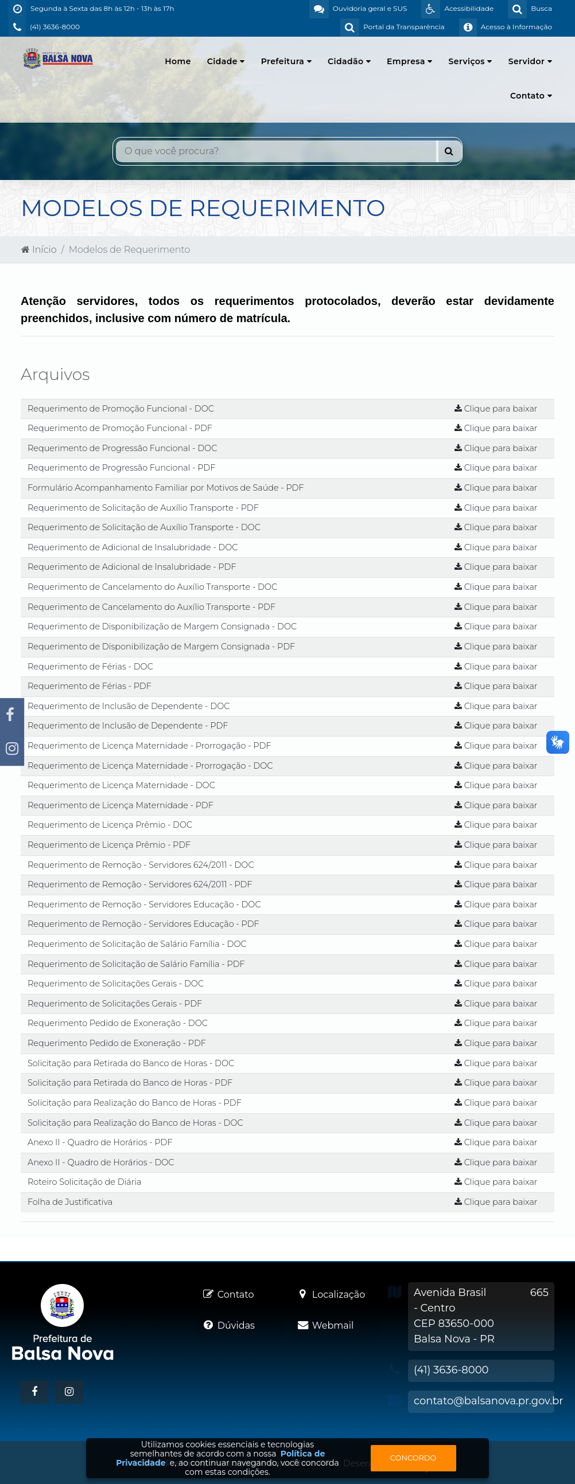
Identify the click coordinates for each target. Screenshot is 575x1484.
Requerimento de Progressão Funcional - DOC (122, 448)
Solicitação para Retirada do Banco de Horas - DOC (131, 1063)
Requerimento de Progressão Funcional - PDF (121, 468)
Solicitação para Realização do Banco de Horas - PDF (135, 1103)
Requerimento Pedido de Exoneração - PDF (117, 1043)
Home (178, 61)
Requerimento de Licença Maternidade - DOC (121, 785)
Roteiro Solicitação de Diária (84, 1182)
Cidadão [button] (349, 61)
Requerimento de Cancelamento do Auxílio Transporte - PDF (151, 607)
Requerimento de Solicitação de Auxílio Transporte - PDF (143, 508)
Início (39, 249)
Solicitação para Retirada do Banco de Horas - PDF (130, 1083)
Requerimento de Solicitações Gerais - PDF (115, 1004)
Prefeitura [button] (286, 61)
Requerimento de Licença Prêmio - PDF (109, 845)
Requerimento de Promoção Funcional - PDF (120, 428)
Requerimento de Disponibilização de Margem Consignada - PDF (161, 646)
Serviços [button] (470, 61)
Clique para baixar (496, 409)
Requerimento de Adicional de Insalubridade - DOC (133, 547)
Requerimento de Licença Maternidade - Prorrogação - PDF (149, 746)
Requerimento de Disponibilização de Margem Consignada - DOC (162, 626)
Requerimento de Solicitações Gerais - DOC (116, 983)
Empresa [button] (410, 61)
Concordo (413, 1457)
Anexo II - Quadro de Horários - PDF (100, 1142)
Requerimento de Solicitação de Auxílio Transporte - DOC (144, 527)
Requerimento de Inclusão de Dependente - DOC (129, 706)
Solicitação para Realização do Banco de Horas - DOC (135, 1123)
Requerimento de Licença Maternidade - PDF (120, 805)
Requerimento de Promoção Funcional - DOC (121, 409)
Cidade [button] (226, 61)
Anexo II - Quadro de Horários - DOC (101, 1162)
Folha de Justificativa (70, 1202)
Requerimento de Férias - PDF (89, 686)
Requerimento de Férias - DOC (90, 666)
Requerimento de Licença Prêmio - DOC (110, 825)
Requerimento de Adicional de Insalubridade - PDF (132, 567)
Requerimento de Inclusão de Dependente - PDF (128, 726)
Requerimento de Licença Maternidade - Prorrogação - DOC (150, 766)
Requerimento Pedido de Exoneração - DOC (118, 1023)
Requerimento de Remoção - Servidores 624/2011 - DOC (141, 865)
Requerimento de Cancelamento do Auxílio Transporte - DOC (152, 587)
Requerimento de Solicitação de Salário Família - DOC (137, 944)
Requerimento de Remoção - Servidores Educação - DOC (144, 904)
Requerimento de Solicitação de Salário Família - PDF (136, 964)
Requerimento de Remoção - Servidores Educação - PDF (143, 924)
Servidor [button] (530, 61)
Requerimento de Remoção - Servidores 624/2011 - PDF (140, 884)
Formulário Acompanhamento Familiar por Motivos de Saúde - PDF (166, 488)
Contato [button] (531, 96)
